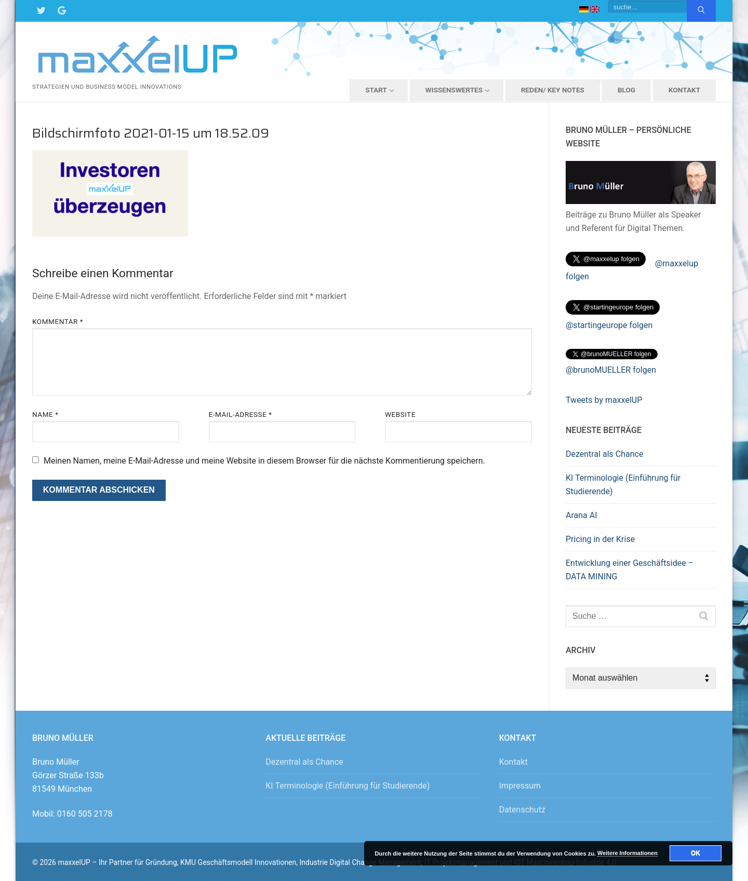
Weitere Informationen (627, 853)
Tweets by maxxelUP (604, 400)
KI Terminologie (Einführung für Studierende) (623, 484)
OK (695, 853)
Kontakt (513, 762)
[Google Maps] (62, 11)
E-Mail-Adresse (240, 414)
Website (400, 414)
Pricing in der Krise (600, 539)
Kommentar (57, 321)
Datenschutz (522, 810)
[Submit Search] (701, 11)
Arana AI (581, 515)
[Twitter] (41, 11)
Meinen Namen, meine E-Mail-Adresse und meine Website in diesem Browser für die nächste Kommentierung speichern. (264, 461)
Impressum (520, 786)
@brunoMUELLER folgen (611, 370)
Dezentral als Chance (604, 454)
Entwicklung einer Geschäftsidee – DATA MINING (629, 569)
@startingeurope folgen (609, 325)
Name (45, 414)
